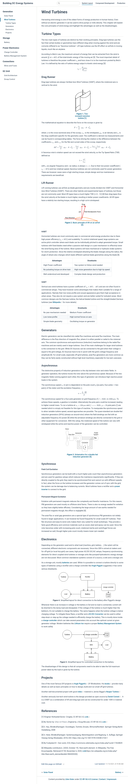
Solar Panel (8, 16)
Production (121, 3)
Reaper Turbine (113, 692)
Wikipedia (58, 302)
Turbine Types (11, 23)
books (108, 684)
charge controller (50, 620)
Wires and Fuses (10, 66)
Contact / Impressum (107, 779)
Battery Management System (15, 56)
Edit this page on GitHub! (51, 764)
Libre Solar (69, 779)
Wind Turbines (9, 20)
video (81, 692)
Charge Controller (11, 52)
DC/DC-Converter (96, 614)
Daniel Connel (114, 697)
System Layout (87, 3)
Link (87, 717)
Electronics (10, 30)
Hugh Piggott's (81, 684)
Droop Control (9, 79)
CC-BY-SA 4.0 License (89, 779)
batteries (65, 563)
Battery (7, 42)
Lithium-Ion (79, 623)
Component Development (105, 3)
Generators (10, 26)
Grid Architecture (10, 75)
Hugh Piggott (97, 566)
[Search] (68, 3)
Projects (9, 33)
